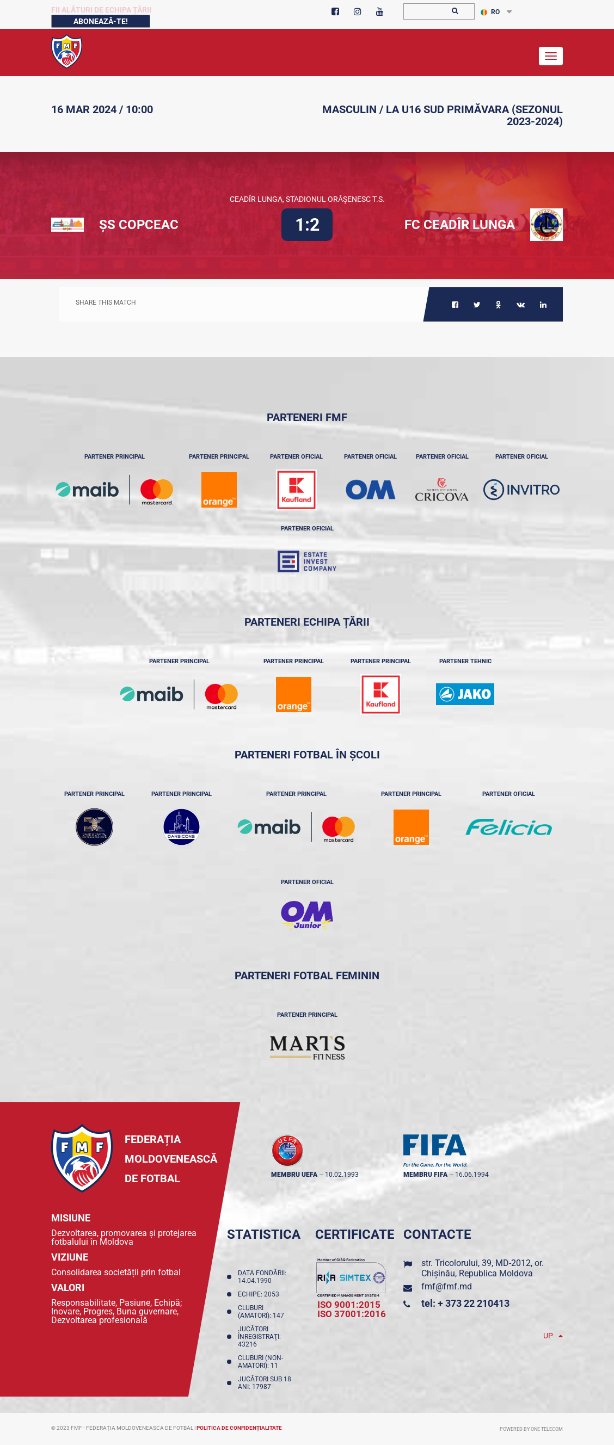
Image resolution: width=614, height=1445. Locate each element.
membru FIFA (425, 1174)
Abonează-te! (100, 21)
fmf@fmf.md (446, 1286)
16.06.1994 (472, 1174)
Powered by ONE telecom (531, 1429)
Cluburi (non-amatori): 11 (260, 1361)
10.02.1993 (342, 1174)
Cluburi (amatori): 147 (262, 1311)
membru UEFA (294, 1174)
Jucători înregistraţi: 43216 (259, 1336)
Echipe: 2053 (260, 1294)
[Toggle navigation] (551, 56)
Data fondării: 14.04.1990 (262, 1277)
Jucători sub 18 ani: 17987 (264, 1383)
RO (490, 12)
